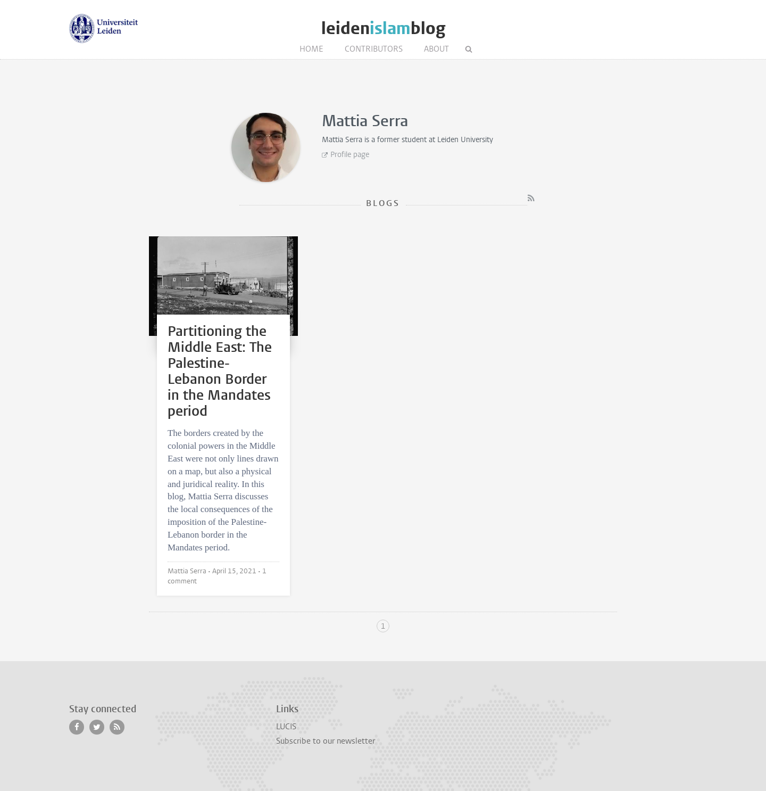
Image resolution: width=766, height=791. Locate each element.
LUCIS (286, 726)
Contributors (374, 49)
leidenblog (383, 28)
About (436, 49)
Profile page (349, 155)
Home (311, 49)
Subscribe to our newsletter (325, 741)
